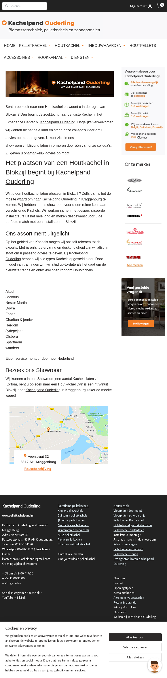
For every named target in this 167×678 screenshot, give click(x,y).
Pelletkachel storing (126, 554)
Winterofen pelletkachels (73, 530)
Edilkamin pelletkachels (72, 515)
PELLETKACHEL (35, 45)
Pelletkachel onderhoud (128, 549)
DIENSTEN (82, 57)
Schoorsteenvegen (125, 544)
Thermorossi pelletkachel (74, 544)
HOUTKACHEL (70, 45)
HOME (9, 45)
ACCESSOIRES (19, 57)
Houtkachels (121, 506)
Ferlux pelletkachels (70, 539)
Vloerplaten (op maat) (128, 511)
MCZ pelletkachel (69, 535)
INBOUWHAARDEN (107, 45)
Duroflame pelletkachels (73, 506)
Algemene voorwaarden (129, 598)
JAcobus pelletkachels (72, 520)
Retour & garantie (125, 602)
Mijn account (141, 6)
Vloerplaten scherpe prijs (129, 515)
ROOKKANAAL (52, 57)
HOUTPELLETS (142, 45)
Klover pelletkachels (70, 511)
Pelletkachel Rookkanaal (129, 520)
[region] (54, 655)
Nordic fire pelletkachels (73, 525)
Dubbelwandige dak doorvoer (133, 525)
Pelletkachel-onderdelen (129, 530)
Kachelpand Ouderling (57, 122)
